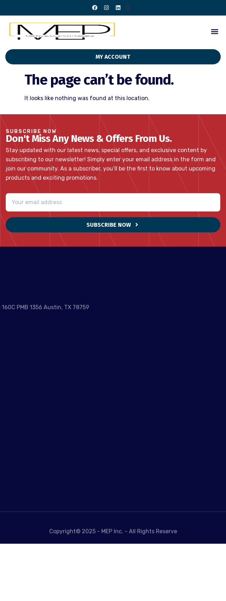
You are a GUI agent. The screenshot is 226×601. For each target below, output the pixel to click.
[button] (128, 7)
